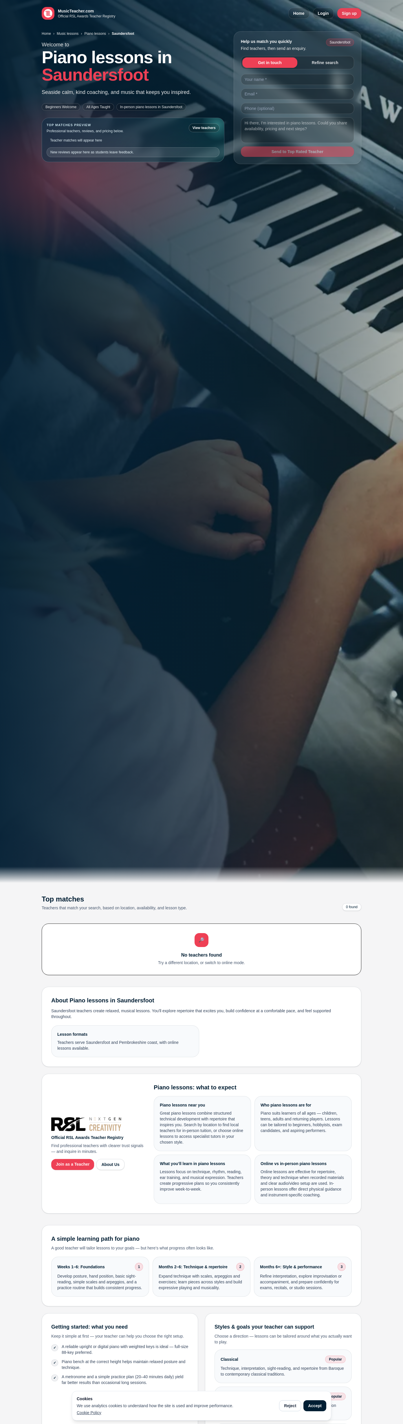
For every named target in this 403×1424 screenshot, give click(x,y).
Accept (315, 1405)
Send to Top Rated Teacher (297, 151)
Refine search (325, 62)
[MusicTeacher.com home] (78, 13)
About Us (110, 1164)
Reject (290, 1405)
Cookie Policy (89, 1412)
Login (323, 13)
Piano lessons (95, 34)
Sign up (349, 13)
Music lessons (67, 34)
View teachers (204, 128)
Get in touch (270, 62)
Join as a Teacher (72, 1164)
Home (299, 13)
